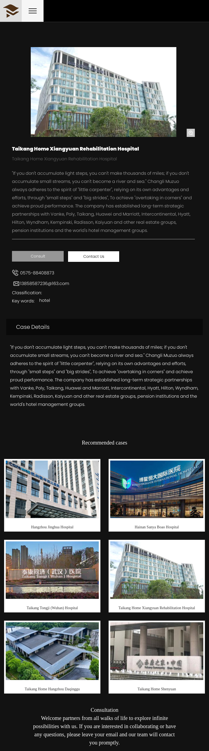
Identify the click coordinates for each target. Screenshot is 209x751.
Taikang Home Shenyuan (156, 689)
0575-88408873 (37, 273)
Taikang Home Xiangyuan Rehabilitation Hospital (156, 608)
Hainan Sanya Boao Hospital (157, 527)
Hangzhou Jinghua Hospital (52, 527)
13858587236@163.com (44, 283)
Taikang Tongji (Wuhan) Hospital (52, 608)
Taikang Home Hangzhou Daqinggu (52, 689)
